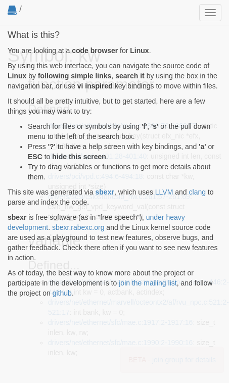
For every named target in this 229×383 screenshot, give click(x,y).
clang (197, 192)
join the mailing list (147, 283)
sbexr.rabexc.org (78, 227)
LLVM (164, 192)
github (62, 293)
